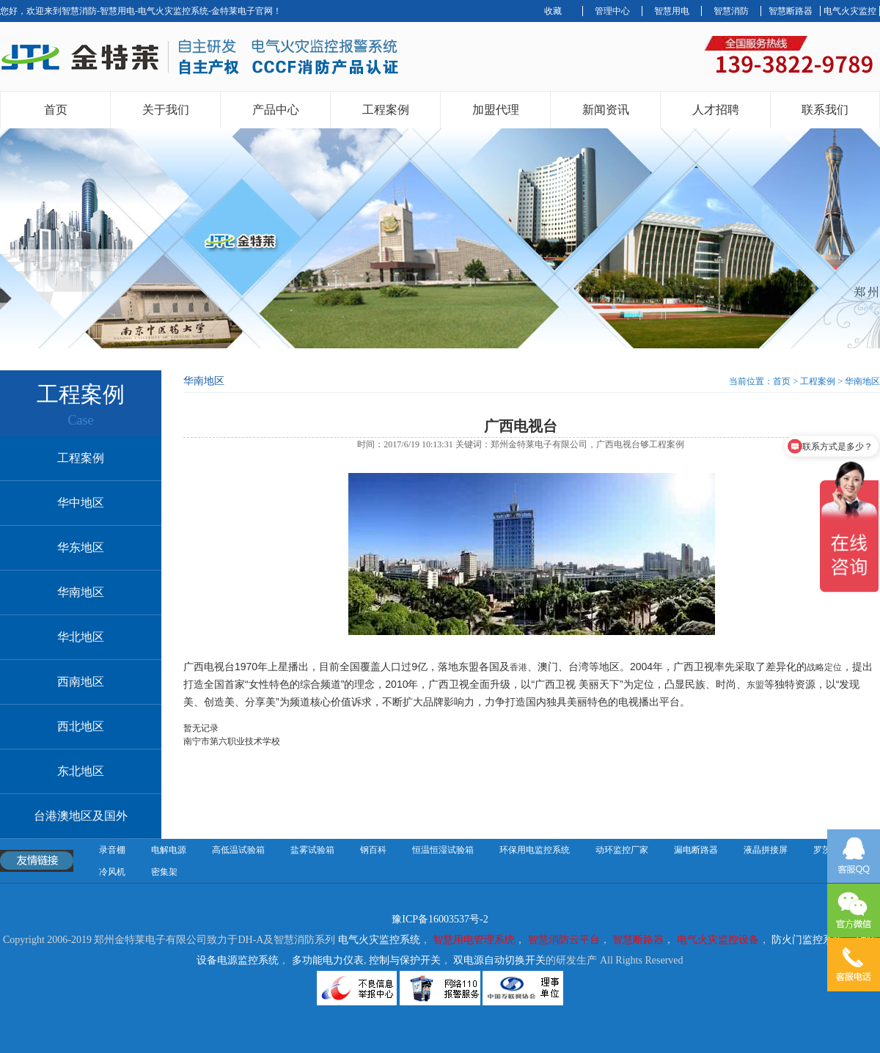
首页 (55, 109)
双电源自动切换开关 (499, 960)
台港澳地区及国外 (81, 816)
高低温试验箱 (238, 850)
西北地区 (80, 726)
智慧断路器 (791, 11)
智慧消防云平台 (564, 939)
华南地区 (80, 592)
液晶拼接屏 (766, 850)
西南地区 (80, 681)
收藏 (553, 11)
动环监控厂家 (621, 850)
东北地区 (80, 771)
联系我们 (825, 109)
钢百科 (373, 850)
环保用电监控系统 (534, 850)
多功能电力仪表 (328, 960)
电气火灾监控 (850, 11)
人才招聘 (715, 109)
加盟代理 (495, 109)
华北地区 (80, 637)
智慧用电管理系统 (474, 939)
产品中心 (275, 109)
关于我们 (165, 109)
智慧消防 (731, 11)
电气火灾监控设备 (718, 939)
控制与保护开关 (405, 960)
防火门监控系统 (807, 939)
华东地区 (80, 547)
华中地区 (80, 502)
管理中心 (612, 11)
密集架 (164, 872)
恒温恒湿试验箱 (443, 850)
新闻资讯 (605, 109)
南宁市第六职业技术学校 (231, 741)
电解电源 (168, 850)
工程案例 (385, 109)
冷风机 (112, 872)
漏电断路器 (696, 850)
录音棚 (112, 850)
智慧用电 (671, 11)
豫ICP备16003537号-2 (440, 919)
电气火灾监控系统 (379, 939)
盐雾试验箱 (312, 850)
